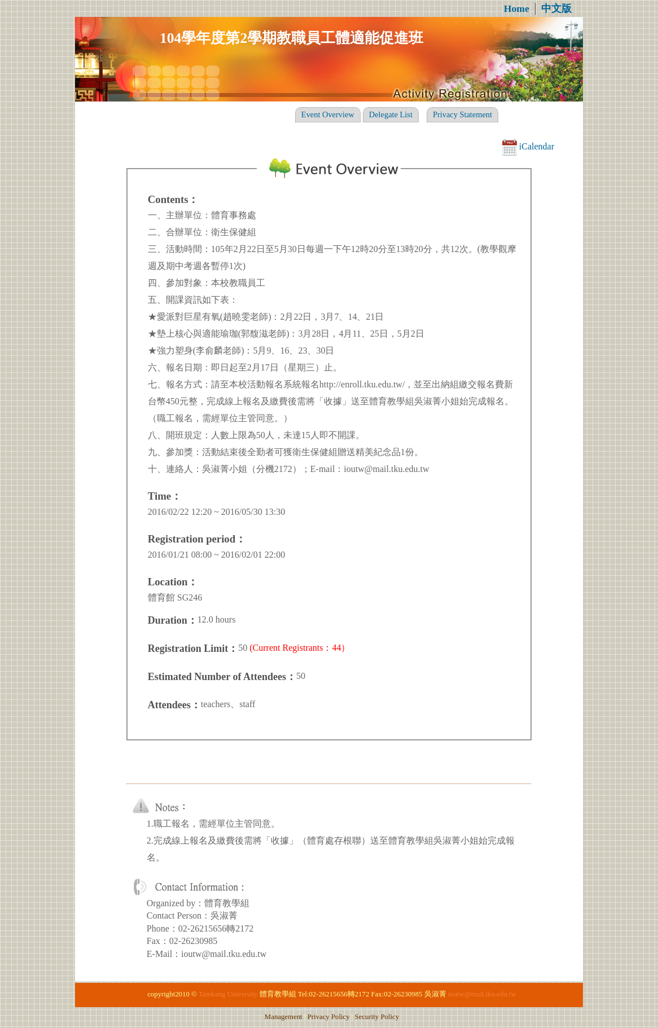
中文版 (556, 8)
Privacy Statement (462, 114)
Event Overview (327, 114)
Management (283, 1017)
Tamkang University (228, 994)
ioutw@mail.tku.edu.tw (482, 994)
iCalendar (528, 146)
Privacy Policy (329, 1017)
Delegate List (391, 114)
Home (516, 8)
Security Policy (377, 1017)
